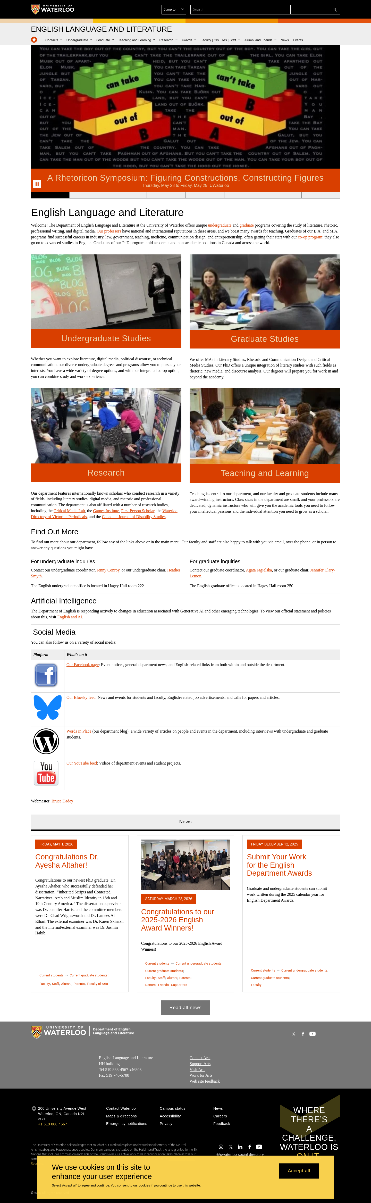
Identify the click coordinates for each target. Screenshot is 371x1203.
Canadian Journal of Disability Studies (134, 517)
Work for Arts (201, 1075)
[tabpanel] (185, 923)
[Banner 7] (282, 195)
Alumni (66, 984)
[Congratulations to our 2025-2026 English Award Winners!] (185, 865)
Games (98, 511)
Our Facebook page (82, 664)
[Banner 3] (127, 195)
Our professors (109, 231)
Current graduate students (88, 975)
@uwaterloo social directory (240, 1154)
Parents (79, 984)
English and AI (69, 617)
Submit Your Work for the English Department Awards (279, 865)
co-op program (310, 237)
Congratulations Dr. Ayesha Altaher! (67, 861)
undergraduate (219, 225)
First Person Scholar (137, 511)
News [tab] (185, 821)
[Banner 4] (166, 195)
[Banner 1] (50, 195)
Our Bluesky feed (81, 697)
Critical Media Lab (69, 511)
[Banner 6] (243, 195)
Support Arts (200, 1063)
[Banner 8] (320, 195)
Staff (55, 984)
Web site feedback (205, 1081)
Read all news (186, 1007)
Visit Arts (197, 1069)
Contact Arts (200, 1058)
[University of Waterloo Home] (53, 9)
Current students (51, 975)
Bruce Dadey (62, 801)
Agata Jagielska (259, 570)
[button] (298, 9)
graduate (247, 225)
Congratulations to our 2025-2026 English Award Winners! (177, 920)
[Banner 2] (88, 195)
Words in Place (78, 731)
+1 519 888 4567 (52, 1124)
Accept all (299, 1171)
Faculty (44, 984)
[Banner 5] (204, 195)
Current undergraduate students (198, 964)
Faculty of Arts (97, 984)
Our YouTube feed (81, 763)
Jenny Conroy (108, 570)
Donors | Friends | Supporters (166, 985)
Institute (112, 511)
